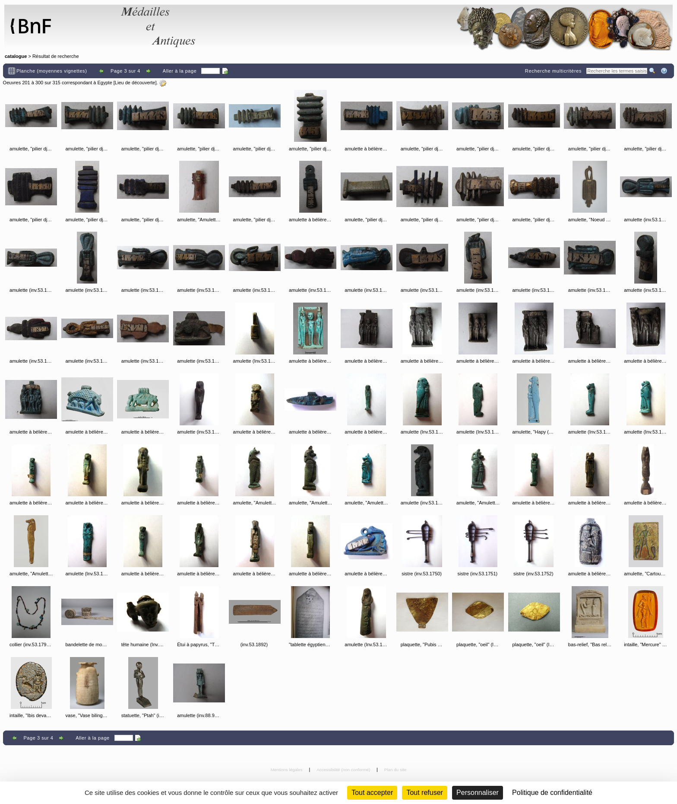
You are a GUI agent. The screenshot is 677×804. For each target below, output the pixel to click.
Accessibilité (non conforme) (343, 769)
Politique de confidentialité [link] (552, 792)
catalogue (16, 56)
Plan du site (395, 769)
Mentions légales (287, 769)
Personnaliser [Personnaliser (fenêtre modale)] (477, 792)
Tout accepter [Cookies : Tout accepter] (372, 792)
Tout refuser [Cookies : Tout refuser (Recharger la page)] (424, 792)
